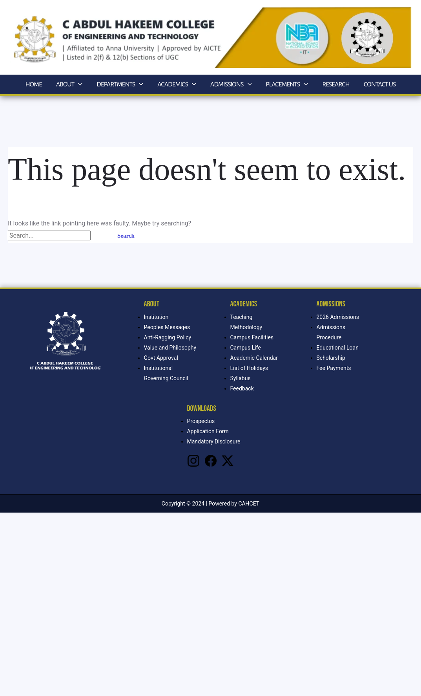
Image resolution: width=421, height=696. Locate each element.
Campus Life (245, 347)
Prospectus (201, 421)
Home (33, 84)
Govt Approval (161, 358)
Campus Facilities (252, 337)
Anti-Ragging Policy (167, 337)
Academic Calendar (254, 358)
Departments (120, 84)
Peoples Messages (167, 327)
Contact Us (380, 84)
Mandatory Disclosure (214, 441)
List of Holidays (249, 368)
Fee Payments (334, 368)
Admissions (231, 84)
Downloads (201, 408)
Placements (287, 84)
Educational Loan (338, 347)
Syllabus (240, 378)
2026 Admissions (338, 317)
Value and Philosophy (170, 347)
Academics (176, 84)
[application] (78, 84)
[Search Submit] (100, 236)
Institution (156, 317)
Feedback (242, 388)
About (69, 84)
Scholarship (331, 358)
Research (336, 84)
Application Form (208, 431)
